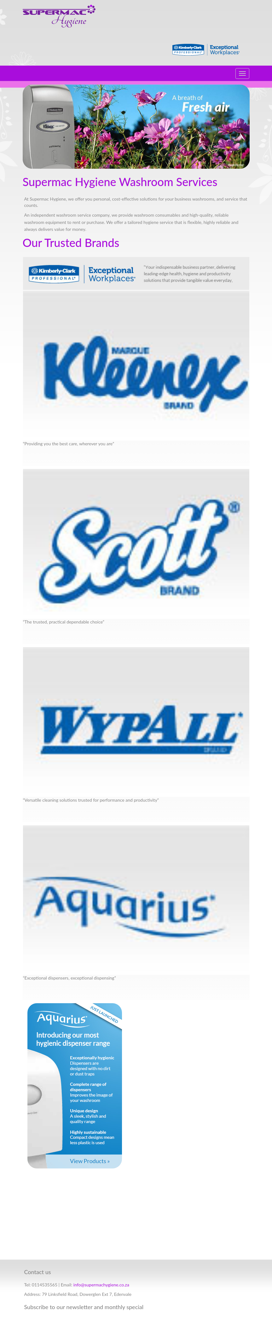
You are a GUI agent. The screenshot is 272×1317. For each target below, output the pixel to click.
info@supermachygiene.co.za (101, 1284)
